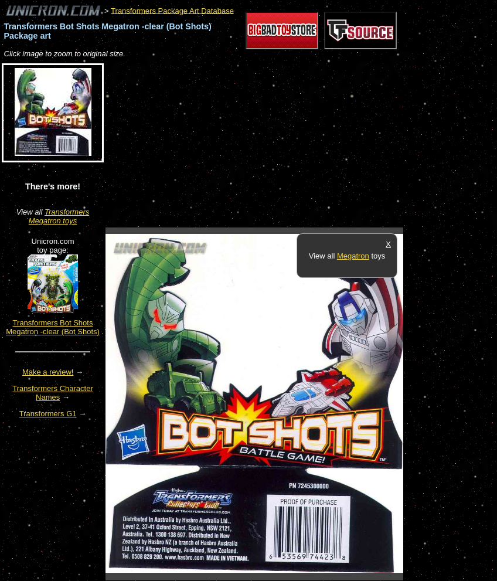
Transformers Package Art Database (172, 10)
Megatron (353, 256)
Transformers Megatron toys (59, 216)
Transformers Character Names (52, 393)
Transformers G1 (48, 413)
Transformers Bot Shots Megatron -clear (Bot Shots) (53, 327)
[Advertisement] (242, 144)
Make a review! (47, 372)
